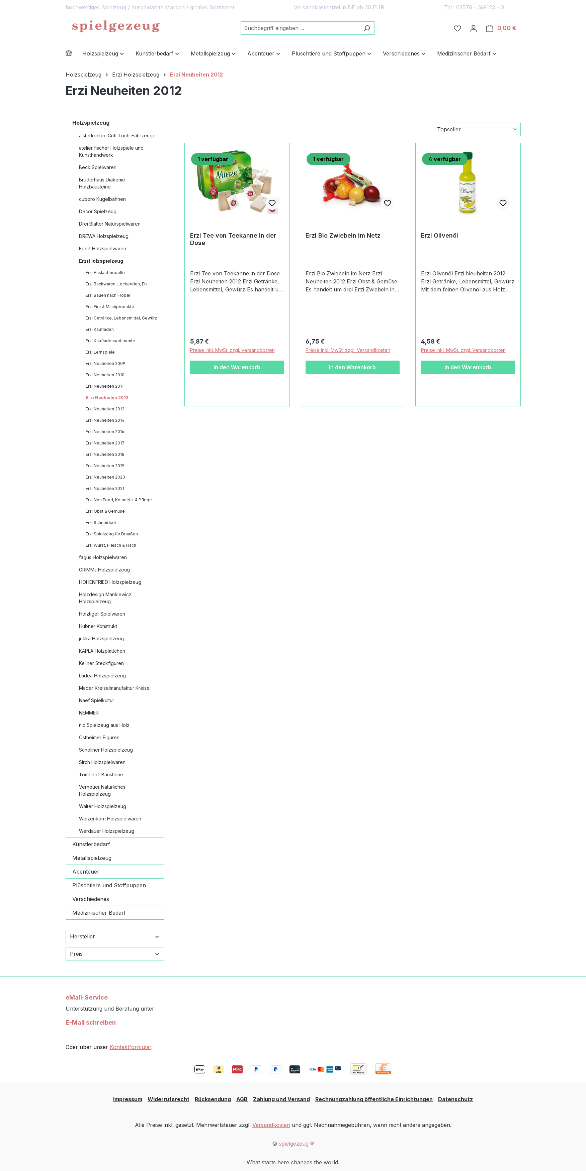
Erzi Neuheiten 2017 (105, 442)
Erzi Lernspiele (100, 352)
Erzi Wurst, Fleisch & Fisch (111, 545)
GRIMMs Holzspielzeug (104, 569)
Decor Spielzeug (97, 211)
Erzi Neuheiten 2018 (105, 454)
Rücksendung (213, 1099)
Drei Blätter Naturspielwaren (110, 224)
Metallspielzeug (91, 858)
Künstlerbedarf (91, 844)
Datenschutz (455, 1099)
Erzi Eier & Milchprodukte (110, 306)
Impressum (127, 1099)
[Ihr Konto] (474, 28)
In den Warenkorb (237, 367)
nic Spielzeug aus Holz (104, 725)
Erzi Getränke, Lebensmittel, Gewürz (121, 317)
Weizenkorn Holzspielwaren (110, 818)
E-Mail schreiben (91, 1022)
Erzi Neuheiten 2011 (104, 386)
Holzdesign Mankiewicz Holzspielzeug (105, 598)
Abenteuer (85, 871)
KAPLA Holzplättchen (102, 651)
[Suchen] (366, 28)
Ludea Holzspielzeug (102, 675)
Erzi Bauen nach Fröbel (108, 295)
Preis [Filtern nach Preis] (115, 953)
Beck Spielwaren (97, 167)
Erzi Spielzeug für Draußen (112, 533)
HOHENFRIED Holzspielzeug (110, 582)
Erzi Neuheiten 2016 (105, 431)
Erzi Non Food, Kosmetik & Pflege (119, 499)
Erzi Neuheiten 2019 (105, 465)
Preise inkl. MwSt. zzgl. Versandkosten (232, 350)
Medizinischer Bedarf (99, 912)
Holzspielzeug (90, 122)
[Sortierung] (477, 129)
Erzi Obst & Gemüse (105, 511)
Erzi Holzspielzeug (101, 261)
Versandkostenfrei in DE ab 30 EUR (339, 7)
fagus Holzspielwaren (103, 557)
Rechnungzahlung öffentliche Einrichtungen (374, 1099)
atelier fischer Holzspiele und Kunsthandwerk (111, 151)
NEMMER (89, 712)
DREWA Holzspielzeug (104, 236)
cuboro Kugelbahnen (102, 199)
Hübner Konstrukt (98, 626)
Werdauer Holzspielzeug (106, 831)
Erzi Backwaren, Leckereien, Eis (117, 283)
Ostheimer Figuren (99, 737)
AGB (242, 1099)
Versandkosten (271, 1125)
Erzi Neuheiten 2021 (105, 488)
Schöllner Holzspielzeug (106, 750)
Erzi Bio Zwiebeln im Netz (343, 235)
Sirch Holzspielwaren (102, 762)
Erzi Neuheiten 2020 (105, 477)
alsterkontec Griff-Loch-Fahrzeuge (117, 135)
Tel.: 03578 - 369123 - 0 (474, 7)
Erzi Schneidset (101, 522)
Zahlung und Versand (281, 1099)
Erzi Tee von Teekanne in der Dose (233, 239)
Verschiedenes (90, 899)
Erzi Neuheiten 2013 (105, 408)
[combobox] (300, 28)
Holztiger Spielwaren (102, 614)
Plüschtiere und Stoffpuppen (109, 885)
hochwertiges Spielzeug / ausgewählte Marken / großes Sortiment (150, 7)
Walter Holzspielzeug (102, 806)
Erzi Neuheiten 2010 (105, 374)
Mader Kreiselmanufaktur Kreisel (115, 688)
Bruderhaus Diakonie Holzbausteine (102, 183)
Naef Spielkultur (96, 700)
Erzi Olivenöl (439, 235)
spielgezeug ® (296, 1143)
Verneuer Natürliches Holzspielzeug (102, 790)
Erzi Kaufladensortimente (110, 340)
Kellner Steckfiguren (101, 663)
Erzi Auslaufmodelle (105, 272)
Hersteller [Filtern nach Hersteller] (115, 936)
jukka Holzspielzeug (101, 638)
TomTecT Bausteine (101, 774)
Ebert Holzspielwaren (102, 248)
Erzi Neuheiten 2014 (105, 420)
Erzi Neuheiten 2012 (107, 397)
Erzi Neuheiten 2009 (105, 363)
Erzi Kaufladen (100, 329)
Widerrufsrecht (168, 1099)
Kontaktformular (130, 1047)
